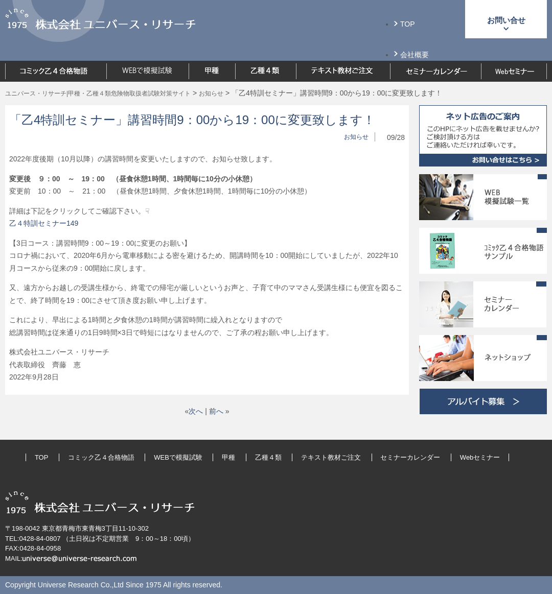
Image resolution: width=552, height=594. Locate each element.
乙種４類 (268, 457)
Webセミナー (480, 457)
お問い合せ (506, 20)
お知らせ (356, 136)
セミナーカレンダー (410, 457)
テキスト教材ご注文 (331, 457)
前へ (216, 411)
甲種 (228, 457)
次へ (196, 411)
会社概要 (414, 55)
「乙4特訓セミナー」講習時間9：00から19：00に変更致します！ (192, 120)
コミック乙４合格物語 (101, 457)
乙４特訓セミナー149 (43, 223)
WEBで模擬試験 (178, 457)
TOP (407, 24)
